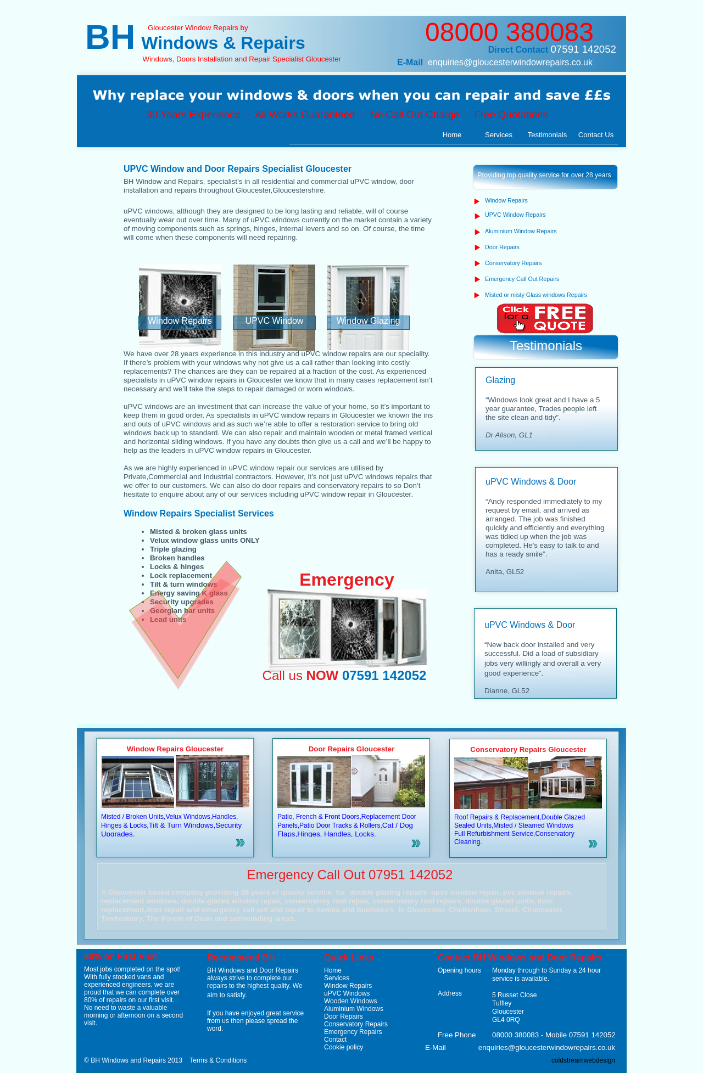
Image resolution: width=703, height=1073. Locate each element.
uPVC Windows (347, 993)
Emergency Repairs (353, 1032)
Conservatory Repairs (356, 1024)
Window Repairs (348, 986)
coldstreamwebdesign (583, 1060)
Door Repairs (343, 1016)
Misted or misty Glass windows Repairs (536, 294)
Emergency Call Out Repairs (522, 279)
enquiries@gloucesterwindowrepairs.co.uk (510, 62)
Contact (335, 1039)
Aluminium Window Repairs (521, 231)
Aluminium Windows (353, 1009)
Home (333, 970)
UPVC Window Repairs (515, 214)
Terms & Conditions (218, 1060)
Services (336, 978)
